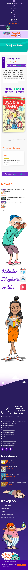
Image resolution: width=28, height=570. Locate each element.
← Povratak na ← (15, 65)
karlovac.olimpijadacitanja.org (9, 430)
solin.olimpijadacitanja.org (8, 432)
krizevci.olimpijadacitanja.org (20, 421)
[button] (8, 568)
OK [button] (21, 564)
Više (2, 210)
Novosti (3, 511)
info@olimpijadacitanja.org (10, 419)
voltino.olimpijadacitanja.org (9, 445)
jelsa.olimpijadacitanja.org (8, 427)
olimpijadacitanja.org (7, 421)
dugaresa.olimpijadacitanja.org (9, 441)
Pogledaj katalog (14, 136)
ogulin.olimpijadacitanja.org (8, 436)
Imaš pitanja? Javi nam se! (7, 517)
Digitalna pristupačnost (7, 514)
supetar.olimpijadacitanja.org (9, 443)
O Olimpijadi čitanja (6, 505)
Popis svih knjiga (5, 508)
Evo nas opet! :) (14, 23)
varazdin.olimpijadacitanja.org (9, 439)
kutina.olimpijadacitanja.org (8, 434)
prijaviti (17, 89)
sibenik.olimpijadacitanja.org (9, 425)
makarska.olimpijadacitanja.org (9, 423)
